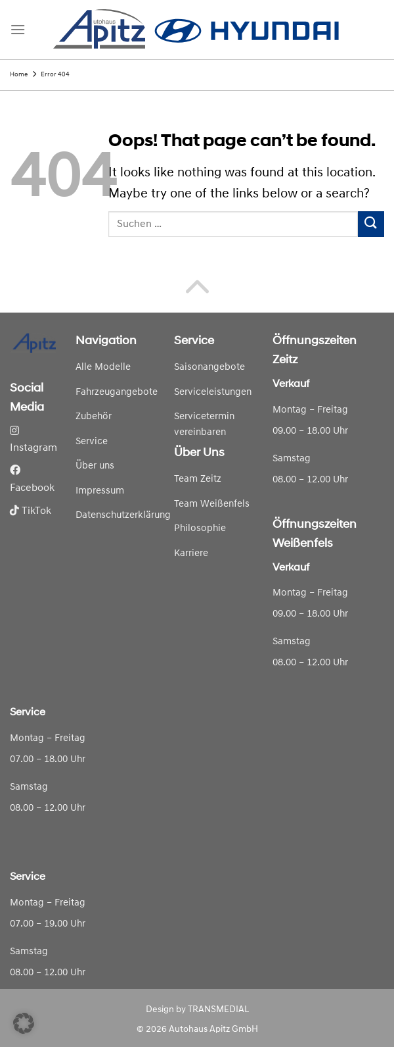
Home (19, 74)
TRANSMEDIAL (218, 1010)
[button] (23, 1023)
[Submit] (371, 224)
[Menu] (18, 29)
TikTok (30, 511)
